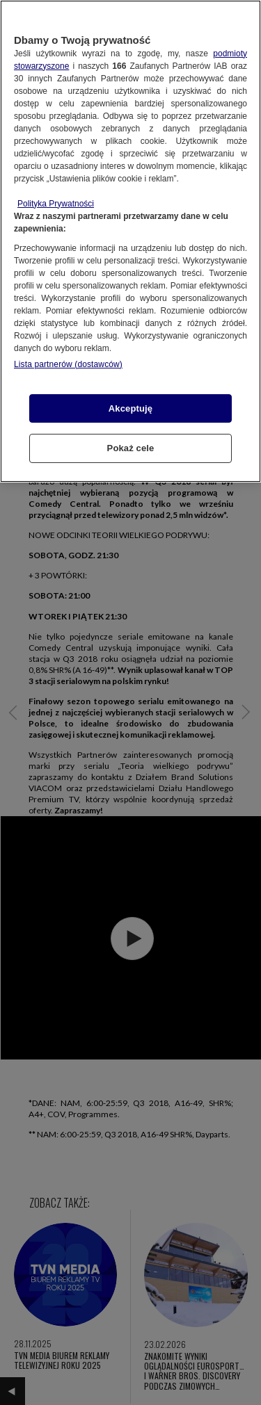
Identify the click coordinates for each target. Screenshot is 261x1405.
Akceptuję (130, 408)
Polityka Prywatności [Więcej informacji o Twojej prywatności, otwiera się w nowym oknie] (55, 204)
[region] (130, 241)
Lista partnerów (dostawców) (68, 364)
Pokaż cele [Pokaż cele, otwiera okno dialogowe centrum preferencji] (131, 448)
